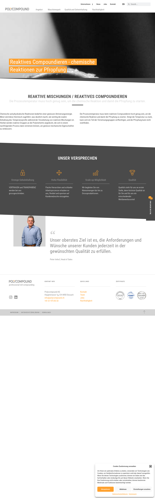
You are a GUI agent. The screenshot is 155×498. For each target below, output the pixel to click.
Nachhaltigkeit (98, 9)
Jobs (105, 4)
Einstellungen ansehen (142, 489)
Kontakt (113, 4)
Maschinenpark (54, 9)
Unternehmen (87, 4)
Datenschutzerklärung (120, 494)
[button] (150, 466)
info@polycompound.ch (54, 298)
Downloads (46, 312)
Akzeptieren (105, 489)
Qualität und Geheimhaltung (76, 9)
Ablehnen (123, 489)
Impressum (133, 494)
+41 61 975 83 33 (51, 301)
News (98, 4)
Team (82, 294)
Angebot (40, 9)
